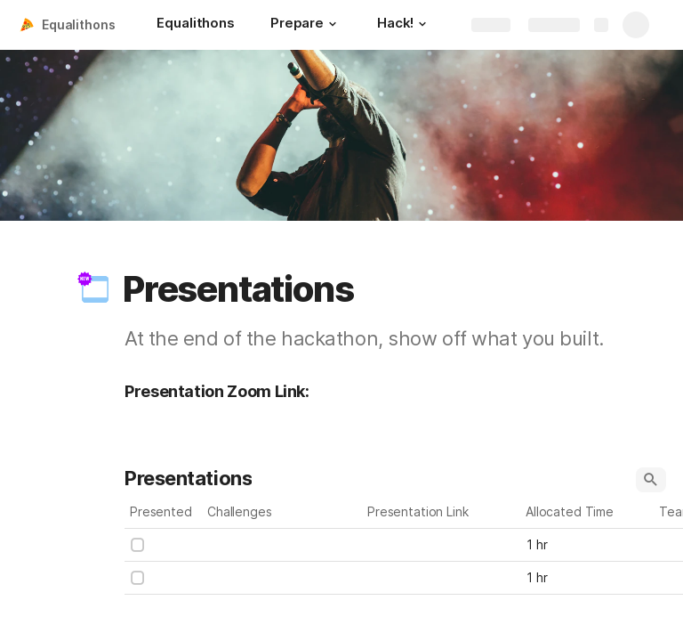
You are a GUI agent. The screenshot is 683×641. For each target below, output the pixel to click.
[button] (333, 24)
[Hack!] (404, 25)
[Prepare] (306, 25)
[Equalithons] (195, 25)
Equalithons (78, 24)
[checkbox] (138, 545)
